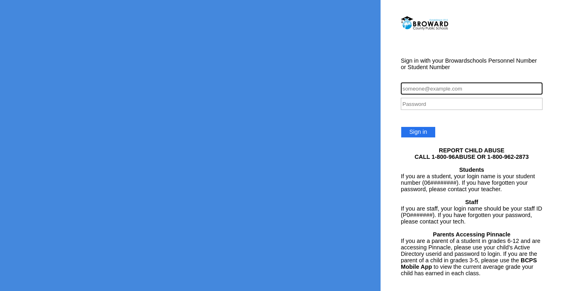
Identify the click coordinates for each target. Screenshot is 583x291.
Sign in (418, 132)
